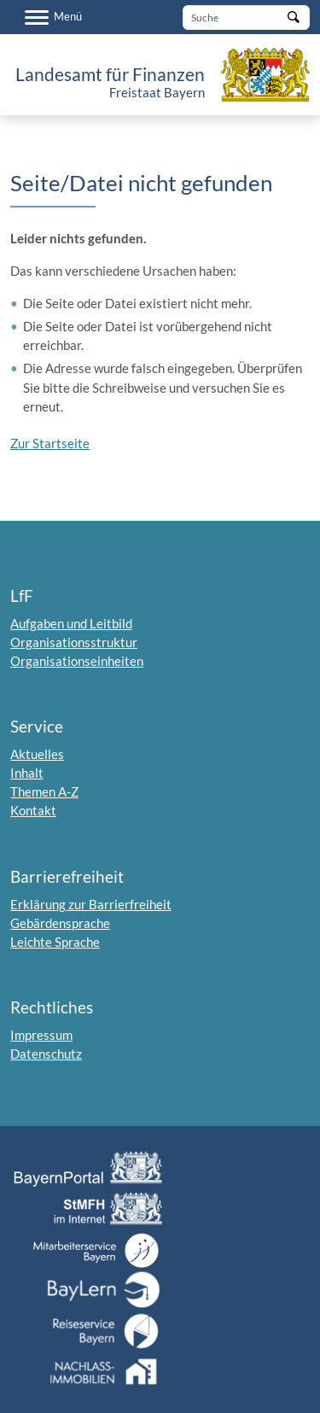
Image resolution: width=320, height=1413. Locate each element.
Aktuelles (37, 754)
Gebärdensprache (60, 923)
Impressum (41, 1034)
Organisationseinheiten (76, 661)
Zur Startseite (50, 443)
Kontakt (33, 810)
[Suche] (246, 17)
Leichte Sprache (55, 941)
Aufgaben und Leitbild (71, 623)
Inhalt (27, 772)
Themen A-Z (44, 791)
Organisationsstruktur (73, 642)
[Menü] (53, 17)
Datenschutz (46, 1053)
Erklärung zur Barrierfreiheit (91, 904)
